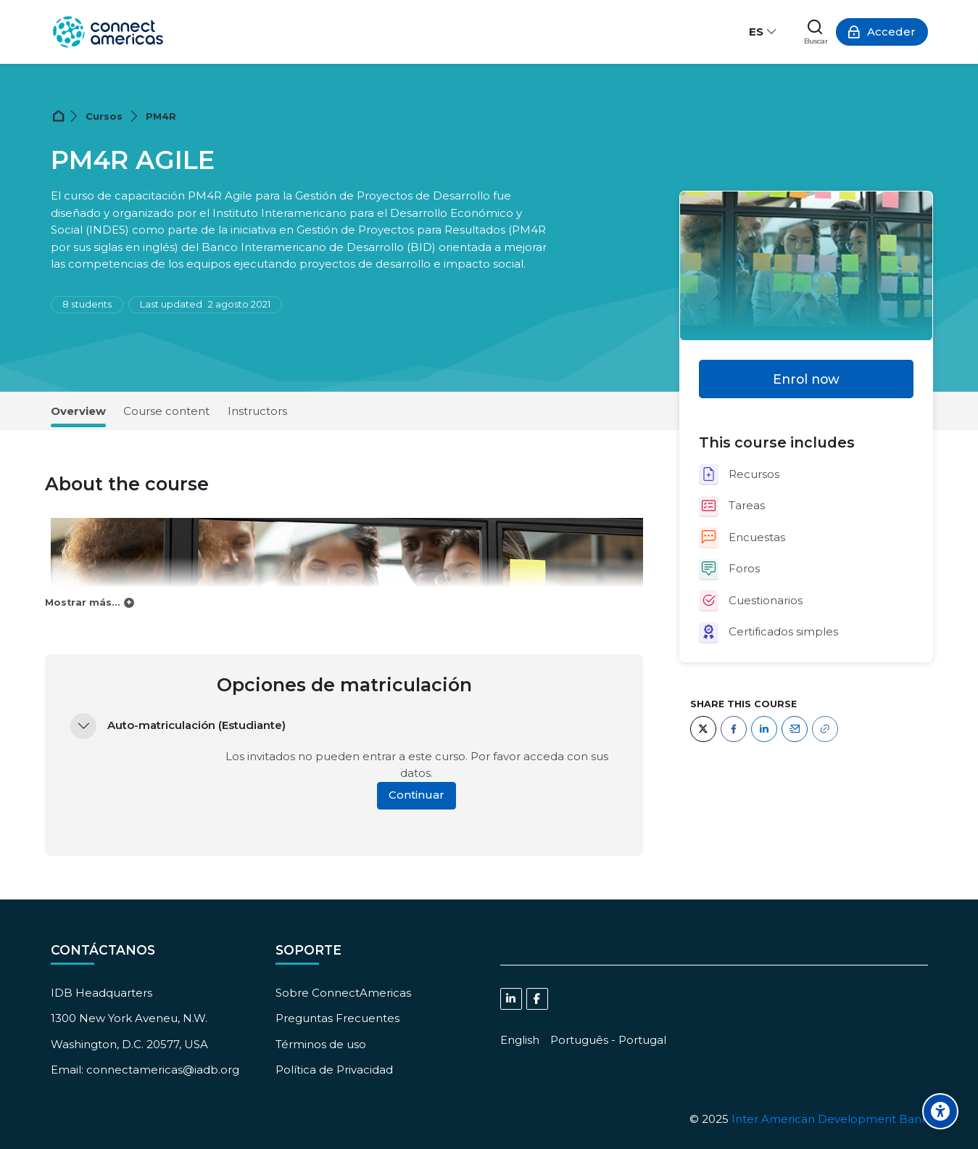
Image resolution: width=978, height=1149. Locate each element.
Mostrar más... (82, 602)
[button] (83, 726)
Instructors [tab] (257, 411)
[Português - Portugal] (608, 1039)
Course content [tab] (166, 411)
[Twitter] (703, 729)
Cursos (104, 116)
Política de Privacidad (334, 1069)
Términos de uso (320, 1044)
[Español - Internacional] (762, 32)
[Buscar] (816, 32)
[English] (519, 1039)
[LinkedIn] (764, 729)
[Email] (795, 729)
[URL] (825, 729)
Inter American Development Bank (830, 1119)
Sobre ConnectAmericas (343, 993)
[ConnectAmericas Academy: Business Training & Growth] (108, 32)
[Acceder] (882, 32)
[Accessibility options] (940, 1111)
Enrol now (806, 379)
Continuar (416, 795)
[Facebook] (734, 729)
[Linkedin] (511, 999)
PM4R (161, 116)
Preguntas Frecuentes (337, 1018)
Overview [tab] (78, 411)
